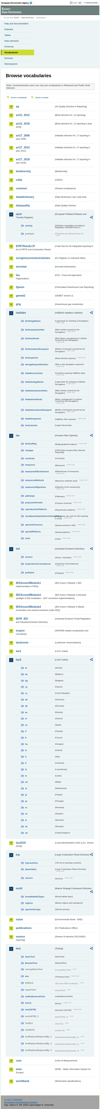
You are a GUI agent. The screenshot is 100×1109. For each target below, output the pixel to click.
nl (26, 788)
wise (19, 1069)
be (26, 674)
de (26, 699)
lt (25, 763)
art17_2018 (23, 159)
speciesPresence (33, 524)
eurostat (21, 266)
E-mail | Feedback (13, 1099)
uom (19, 1060)
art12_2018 (23, 123)
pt (26, 801)
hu (26, 744)
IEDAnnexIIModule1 (28, 583)
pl (26, 794)
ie (26, 750)
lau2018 (21, 842)
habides (21, 312)
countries (30, 458)
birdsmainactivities (34, 329)
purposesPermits (34, 502)
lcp (18, 854)
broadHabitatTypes (34, 896)
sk (26, 826)
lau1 (18, 651)
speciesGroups (32, 909)
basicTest (30, 956)
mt (26, 782)
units (27, 538)
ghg (18, 304)
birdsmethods (32, 338)
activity (28, 225)
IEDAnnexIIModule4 (28, 606)
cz (26, 693)
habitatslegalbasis (34, 382)
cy (26, 687)
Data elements (11, 41)
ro (26, 807)
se (26, 813)
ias (18, 435)
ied (18, 548)
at (26, 668)
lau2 (18, 659)
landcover (22, 642)
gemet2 (20, 295)
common (21, 188)
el (26, 718)
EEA (18, 3)
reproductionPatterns (36, 509)
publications (24, 928)
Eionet (16, 18)
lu (26, 769)
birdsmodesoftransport (37, 349)
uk (26, 833)
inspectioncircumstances (38, 564)
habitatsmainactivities (36, 390)
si (26, 820)
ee (26, 712)
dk (26, 706)
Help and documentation (16, 23)
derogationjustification (36, 364)
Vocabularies (11, 52)
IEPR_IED (22, 618)
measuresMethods (34, 480)
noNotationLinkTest (35, 996)
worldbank (22, 1081)
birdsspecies (31, 357)
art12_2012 (23, 115)
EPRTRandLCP (25, 246)
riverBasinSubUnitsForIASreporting (39, 516)
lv (26, 776)
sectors (29, 878)
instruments (31, 425)
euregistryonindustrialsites (33, 258)
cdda (19, 179)
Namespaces (10, 64)
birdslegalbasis (33, 321)
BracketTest (31, 963)
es (26, 725)
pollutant (29, 572)
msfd (19, 888)
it (25, 756)
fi (25, 731)
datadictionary (25, 197)
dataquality (23, 205)
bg (26, 680)
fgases (20, 287)
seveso (20, 936)
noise (19, 919)
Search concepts (41, 98)
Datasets (8, 29)
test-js (28, 1003)
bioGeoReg (30, 443)
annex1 (28, 557)
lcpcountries (31, 863)
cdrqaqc (29, 450)
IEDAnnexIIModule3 (28, 594)
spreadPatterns (33, 531)
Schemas (9, 46)
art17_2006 (23, 135)
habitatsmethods (33, 399)
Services (8, 58)
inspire (20, 630)
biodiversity (23, 171)
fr (26, 737)
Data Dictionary (27, 18)
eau (27, 976)
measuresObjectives (35, 487)
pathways (30, 496)
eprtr (19, 214)
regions (29, 903)
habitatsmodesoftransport (38, 410)
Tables (7, 35)
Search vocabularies (19, 98)
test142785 (30, 1009)
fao (18, 275)
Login (75, 3)
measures (30, 465)
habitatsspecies (33, 418)
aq (17, 106)
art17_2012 (23, 147)
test (18, 948)
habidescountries (34, 373)
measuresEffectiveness (37, 471)
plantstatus (30, 869)
